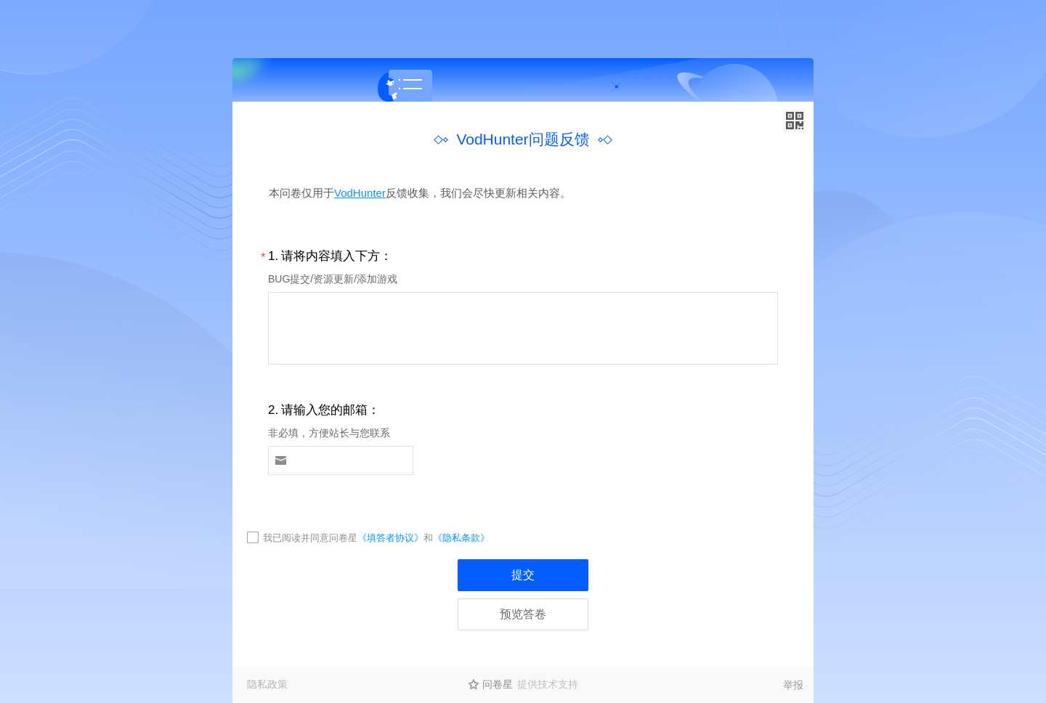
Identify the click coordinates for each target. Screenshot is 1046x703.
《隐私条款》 (461, 537)
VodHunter (360, 193)
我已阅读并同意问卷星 (310, 537)
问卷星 (497, 684)
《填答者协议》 (390, 537)
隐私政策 (267, 684)
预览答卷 (523, 614)
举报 (793, 685)
